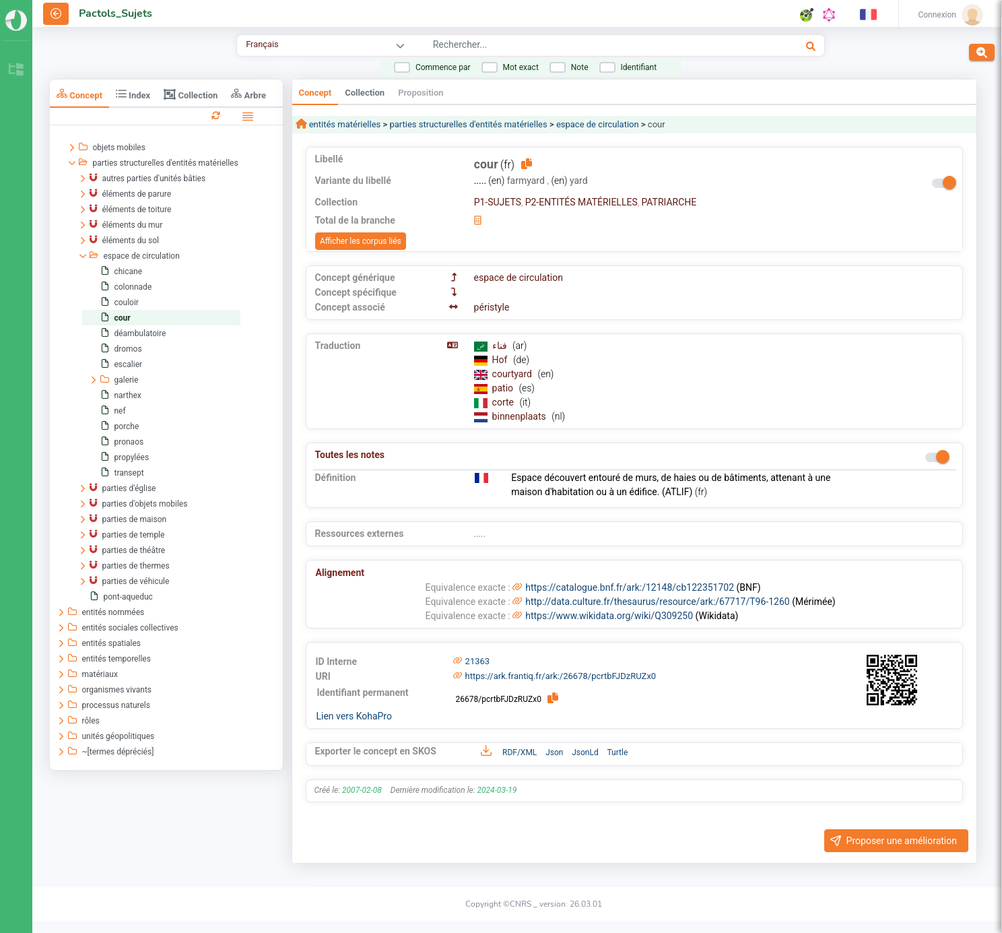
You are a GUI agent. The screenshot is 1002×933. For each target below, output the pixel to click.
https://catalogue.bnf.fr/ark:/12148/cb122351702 (629, 587)
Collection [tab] (191, 94)
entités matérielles (344, 124)
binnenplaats (520, 416)
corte (504, 402)
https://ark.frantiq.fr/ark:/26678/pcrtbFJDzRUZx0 (561, 676)
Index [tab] (133, 94)
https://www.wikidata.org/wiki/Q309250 (609, 615)
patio (504, 388)
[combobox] (574, 46)
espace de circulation (597, 124)
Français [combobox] (262, 44)
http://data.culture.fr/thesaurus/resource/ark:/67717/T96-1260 (657, 601)
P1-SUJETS (497, 202)
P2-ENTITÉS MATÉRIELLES (581, 202)
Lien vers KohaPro (354, 716)
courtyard (513, 373)
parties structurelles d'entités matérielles (468, 124)
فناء (500, 345)
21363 (477, 661)
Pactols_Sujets (115, 13)
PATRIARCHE (668, 202)
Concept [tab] (79, 94)
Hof (501, 359)
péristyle (492, 307)
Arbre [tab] (248, 94)
